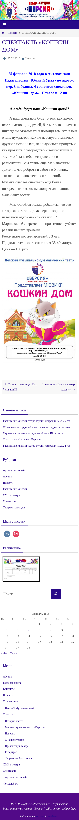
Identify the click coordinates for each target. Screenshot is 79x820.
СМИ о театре (11, 495)
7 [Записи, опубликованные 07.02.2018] (28, 629)
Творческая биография (18, 758)
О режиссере (10, 701)
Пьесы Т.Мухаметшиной (19, 708)
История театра (14, 721)
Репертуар (11, 752)
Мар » (13, 653)
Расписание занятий (15, 489)
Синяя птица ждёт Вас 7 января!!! (20, 386)
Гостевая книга (12, 682)
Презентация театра (17, 746)
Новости (12, 32)
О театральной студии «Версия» (22, 439)
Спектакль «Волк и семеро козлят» (59, 386)
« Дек (4, 653)
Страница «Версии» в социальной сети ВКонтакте (33, 433)
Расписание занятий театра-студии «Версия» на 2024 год (36, 445)
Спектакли (9, 501)
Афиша (7, 476)
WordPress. (53, 816)
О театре (8, 714)
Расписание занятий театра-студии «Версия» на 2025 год (36, 420)
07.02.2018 (13, 58)
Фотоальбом (10, 783)
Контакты (9, 688)
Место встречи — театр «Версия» (25, 727)
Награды (10, 733)
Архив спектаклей (14, 470)
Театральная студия (14, 507)
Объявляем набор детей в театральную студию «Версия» (36, 427)
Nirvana (39, 816)
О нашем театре (14, 739)
